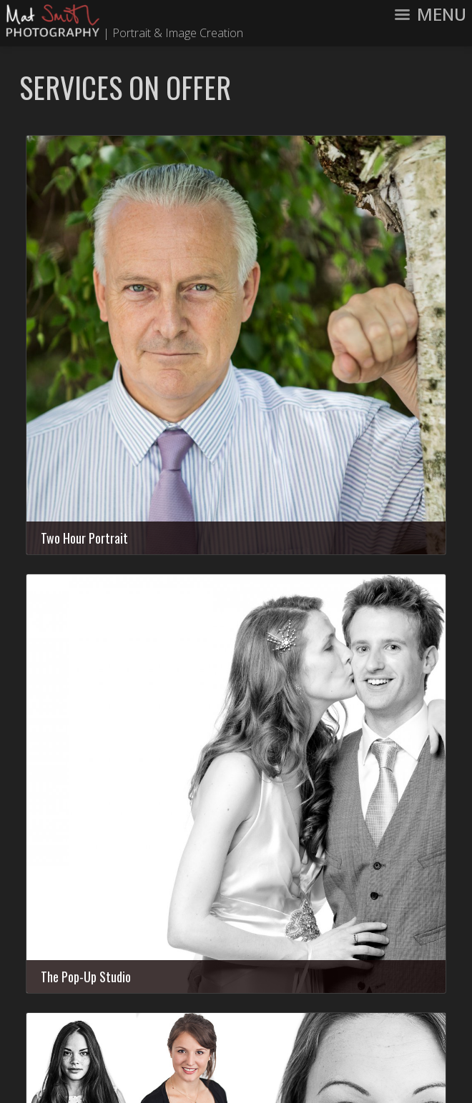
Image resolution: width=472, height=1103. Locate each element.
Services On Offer (125, 87)
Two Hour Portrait (84, 538)
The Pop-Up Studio (86, 976)
